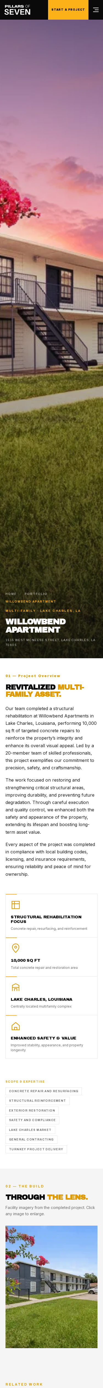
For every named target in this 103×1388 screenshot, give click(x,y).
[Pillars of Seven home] (17, 10)
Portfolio (36, 593)
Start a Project (68, 9)
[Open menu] (95, 10)
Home (11, 593)
